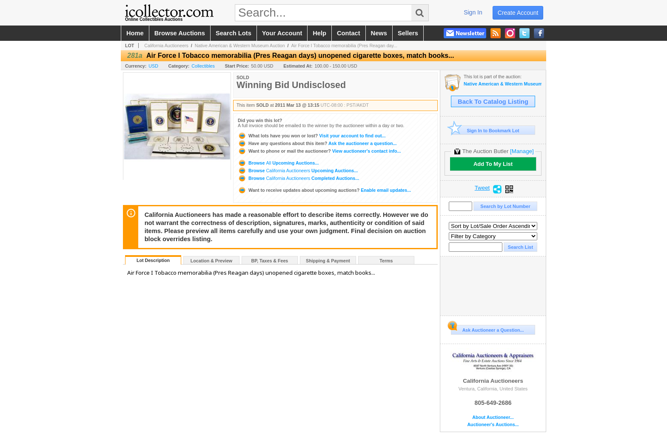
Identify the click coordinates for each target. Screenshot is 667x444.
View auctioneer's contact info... (319, 151)
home (135, 33)
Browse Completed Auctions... (298, 178)
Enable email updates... (324, 190)
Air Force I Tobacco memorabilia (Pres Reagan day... (344, 45)
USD (153, 65)
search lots (233, 33)
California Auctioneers (166, 45)
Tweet (482, 188)
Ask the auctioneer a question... (317, 143)
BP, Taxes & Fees (269, 260)
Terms (386, 260)
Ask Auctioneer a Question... (487, 329)
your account (282, 33)
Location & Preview (211, 260)
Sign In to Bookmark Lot (485, 130)
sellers (408, 33)
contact (348, 33)
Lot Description (153, 260)
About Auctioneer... (492, 417)
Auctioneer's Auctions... (493, 424)
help (319, 33)
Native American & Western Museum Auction (240, 45)
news (379, 33)
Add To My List (493, 164)
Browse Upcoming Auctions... (278, 162)
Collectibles (203, 65)
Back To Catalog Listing (493, 101)
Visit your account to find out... (311, 135)
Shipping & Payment (328, 260)
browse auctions (179, 33)
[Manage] (521, 151)
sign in (473, 12)
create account (518, 12)
